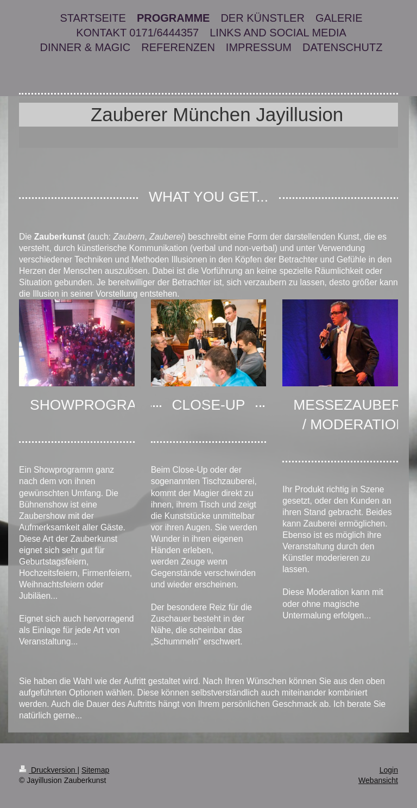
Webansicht (378, 780)
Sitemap (95, 770)
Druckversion (48, 770)
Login (389, 770)
